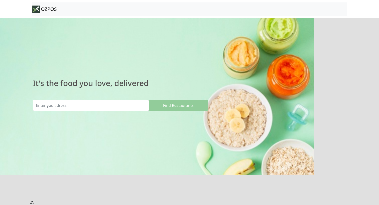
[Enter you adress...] (91, 105)
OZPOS (44, 9)
